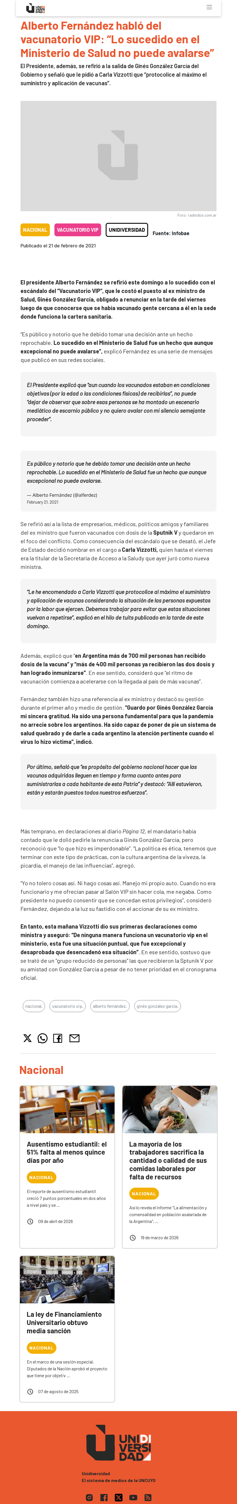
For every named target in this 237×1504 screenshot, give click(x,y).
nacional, (33, 1006)
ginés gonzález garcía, (157, 1006)
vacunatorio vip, (67, 1006)
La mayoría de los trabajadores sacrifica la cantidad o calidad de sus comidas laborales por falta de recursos (168, 1160)
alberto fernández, (110, 1006)
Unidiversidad (127, 230)
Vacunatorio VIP (78, 230)
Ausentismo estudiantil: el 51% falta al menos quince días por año (67, 1152)
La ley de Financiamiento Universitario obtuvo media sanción (64, 1322)
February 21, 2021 (42, 501)
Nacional (35, 230)
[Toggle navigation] (209, 7)
